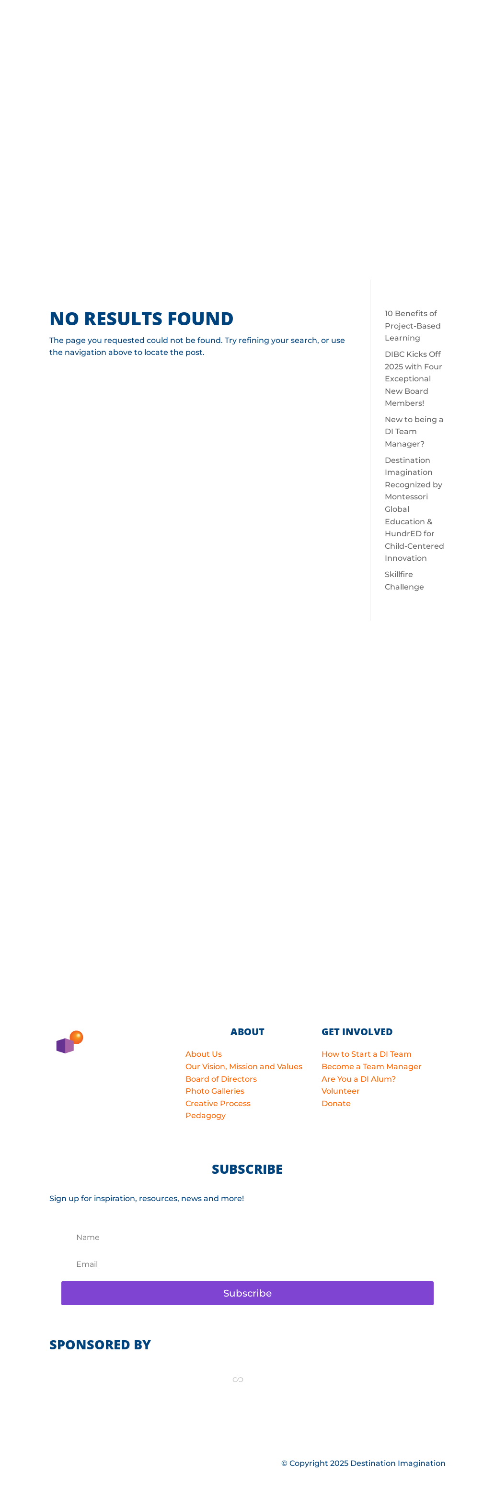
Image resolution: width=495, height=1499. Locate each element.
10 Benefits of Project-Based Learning (413, 325)
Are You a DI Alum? (359, 1079)
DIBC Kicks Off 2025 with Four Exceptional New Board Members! (413, 379)
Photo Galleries (214, 1091)
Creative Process (218, 1103)
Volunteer (341, 1091)
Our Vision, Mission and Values (243, 1066)
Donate (336, 1103)
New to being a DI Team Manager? (414, 432)
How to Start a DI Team (367, 1054)
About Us (203, 1054)
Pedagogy (205, 1115)
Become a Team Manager (372, 1066)
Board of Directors (221, 1079)
